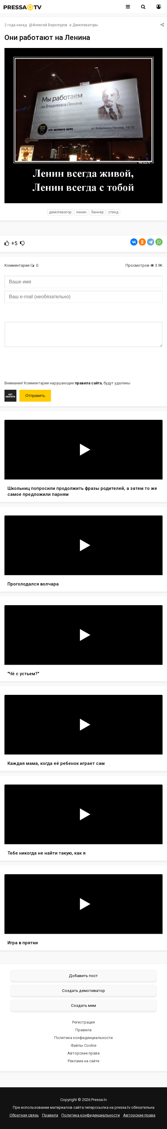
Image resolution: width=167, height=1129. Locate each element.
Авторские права (83, 1053)
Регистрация (83, 1022)
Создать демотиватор (83, 990)
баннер (97, 212)
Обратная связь (24, 1115)
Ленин (81, 212)
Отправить (35, 395)
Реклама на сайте (83, 1061)
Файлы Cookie (83, 1045)
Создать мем (83, 1005)
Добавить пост (83, 975)
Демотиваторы (85, 25)
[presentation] (49, 363)
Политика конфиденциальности (83, 1037)
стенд (113, 212)
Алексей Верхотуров (50, 25)
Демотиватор (60, 212)
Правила (83, 1030)
